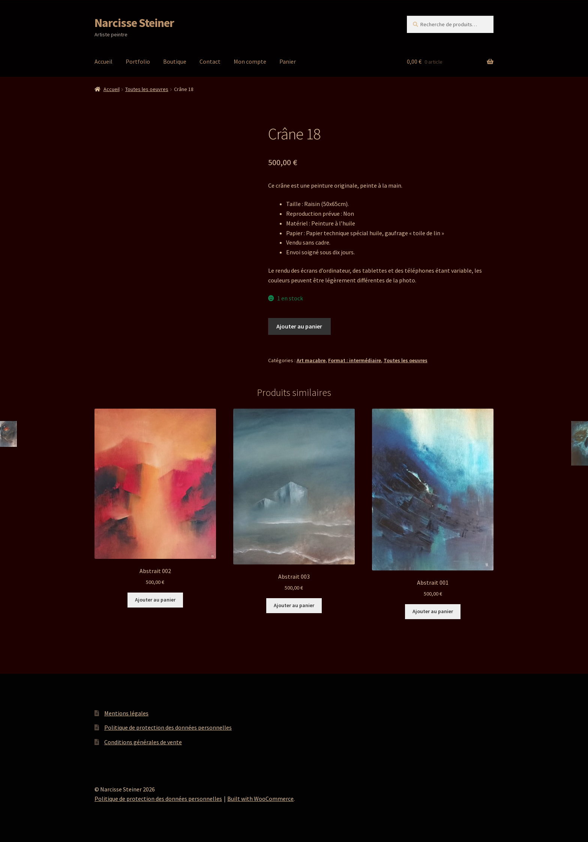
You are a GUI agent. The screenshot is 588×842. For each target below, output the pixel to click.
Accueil (103, 61)
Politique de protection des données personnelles (168, 727)
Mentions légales (126, 713)
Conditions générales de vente (143, 742)
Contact (210, 61)
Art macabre (311, 360)
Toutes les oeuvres (146, 89)
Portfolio (138, 61)
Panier (287, 61)
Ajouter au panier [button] (155, 599)
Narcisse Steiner (134, 22)
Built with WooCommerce (260, 798)
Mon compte (250, 61)
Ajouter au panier (299, 326)
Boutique (174, 61)
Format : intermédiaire (354, 360)
